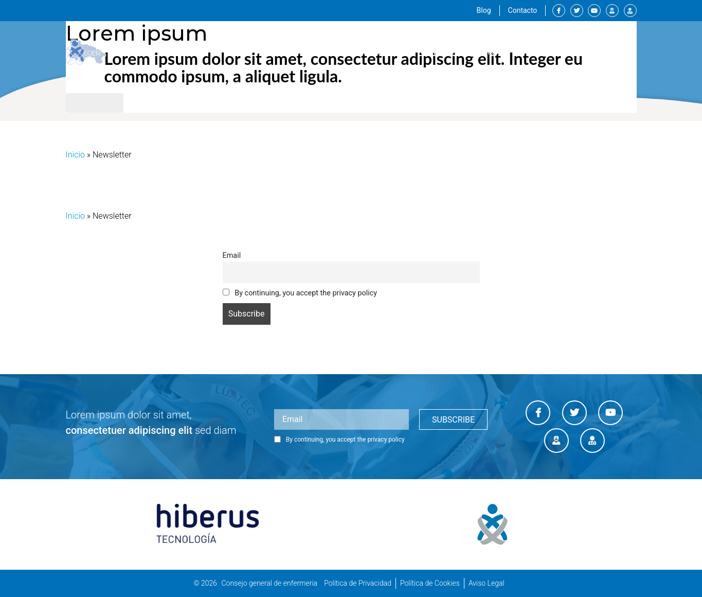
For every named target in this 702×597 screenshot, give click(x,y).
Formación (490, 52)
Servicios (437, 52)
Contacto (522, 10)
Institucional (377, 52)
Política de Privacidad (357, 583)
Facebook (558, 10)
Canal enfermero (612, 10)
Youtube (594, 10)
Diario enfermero (630, 10)
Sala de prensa (601, 52)
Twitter (576, 10)
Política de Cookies (430, 583)
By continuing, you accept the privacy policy (300, 293)
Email (232, 255)
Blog (484, 10)
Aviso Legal (487, 583)
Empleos (542, 52)
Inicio (75, 155)
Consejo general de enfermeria (269, 583)
